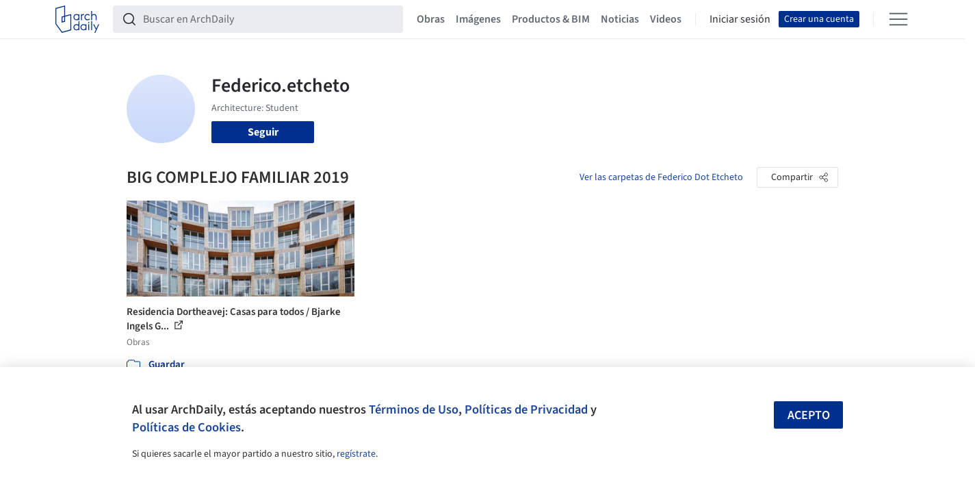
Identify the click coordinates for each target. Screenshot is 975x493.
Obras (431, 19)
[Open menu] (898, 19)
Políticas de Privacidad (526, 409)
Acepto (809, 415)
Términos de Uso (413, 409)
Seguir (263, 132)
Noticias (620, 19)
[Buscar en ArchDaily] (269, 19)
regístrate (356, 454)
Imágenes (478, 19)
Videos (665, 19)
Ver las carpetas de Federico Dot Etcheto (661, 177)
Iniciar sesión (740, 19)
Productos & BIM (551, 19)
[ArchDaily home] (77, 19)
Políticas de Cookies (186, 427)
